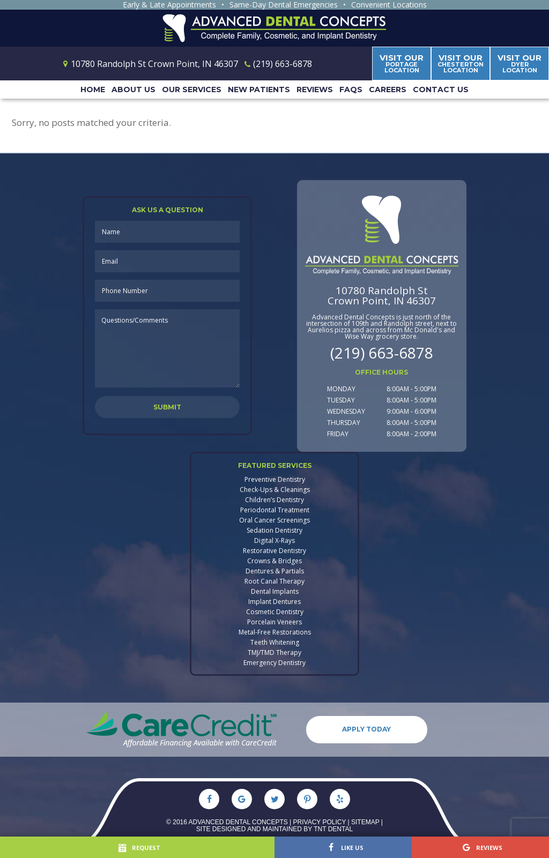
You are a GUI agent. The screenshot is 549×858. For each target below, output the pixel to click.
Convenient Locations (389, 5)
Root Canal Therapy (274, 581)
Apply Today (367, 729)
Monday (341, 388)
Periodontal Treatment (274, 510)
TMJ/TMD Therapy (274, 653)
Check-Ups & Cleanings (275, 490)
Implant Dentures (274, 602)
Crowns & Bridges (274, 561)
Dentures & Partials (275, 571)
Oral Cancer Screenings (274, 520)
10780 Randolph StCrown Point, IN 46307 (382, 296)
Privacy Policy (319, 821)
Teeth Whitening (274, 642)
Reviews (314, 89)
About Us (133, 89)
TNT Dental (333, 828)
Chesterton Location (460, 63)
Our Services (191, 89)
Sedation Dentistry (274, 530)
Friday (337, 433)
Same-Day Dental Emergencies (283, 5)
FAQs (350, 89)
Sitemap (365, 821)
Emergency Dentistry (274, 663)
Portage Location (401, 63)
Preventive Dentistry (274, 479)
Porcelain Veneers (274, 622)
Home (92, 89)
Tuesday (341, 400)
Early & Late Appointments (169, 5)
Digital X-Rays (274, 541)
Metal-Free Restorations (275, 632)
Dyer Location (519, 63)
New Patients (259, 89)
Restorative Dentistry (274, 551)
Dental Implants (275, 591)
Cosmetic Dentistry (274, 612)
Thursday (343, 422)
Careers (387, 89)
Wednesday (346, 411)
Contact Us (441, 89)
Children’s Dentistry (274, 500)
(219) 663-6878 (381, 352)
